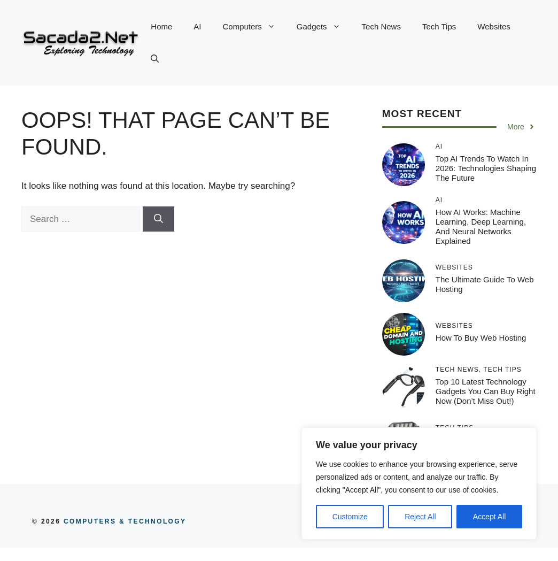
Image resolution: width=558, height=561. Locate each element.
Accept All (489, 516)
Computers (254, 27)
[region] (419, 483)
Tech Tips (439, 26)
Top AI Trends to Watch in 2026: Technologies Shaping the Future (486, 168)
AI (197, 26)
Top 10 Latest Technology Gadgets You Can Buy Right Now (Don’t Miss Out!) (486, 391)
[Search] (158, 219)
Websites (493, 26)
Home (161, 26)
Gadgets (324, 27)
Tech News (381, 26)
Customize (350, 516)
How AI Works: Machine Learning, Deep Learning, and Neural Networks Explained (481, 226)
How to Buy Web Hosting (481, 337)
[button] (154, 59)
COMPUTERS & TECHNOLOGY (123, 521)
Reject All (420, 516)
